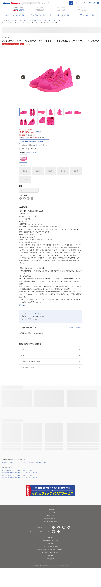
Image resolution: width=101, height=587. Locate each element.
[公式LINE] (58, 531)
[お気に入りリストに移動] (89, 3)
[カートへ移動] (94, 3)
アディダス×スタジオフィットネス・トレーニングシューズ (18, 470)
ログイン (37, 145)
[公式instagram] (63, 527)
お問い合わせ (50, 515)
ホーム (4, 20)
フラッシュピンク (31, 152)
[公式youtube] (68, 527)
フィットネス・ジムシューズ (23, 20)
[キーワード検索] (71, 3)
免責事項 (50, 543)
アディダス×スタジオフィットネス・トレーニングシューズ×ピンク (21, 472)
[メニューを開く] (98, 3)
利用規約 (50, 537)
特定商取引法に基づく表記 (50, 540)
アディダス (5, 37)
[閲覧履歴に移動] (85, 3)
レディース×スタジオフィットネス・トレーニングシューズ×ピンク (21, 477)
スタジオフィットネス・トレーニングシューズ (47, 20)
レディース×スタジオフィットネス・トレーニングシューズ (18, 475)
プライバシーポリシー (50, 547)
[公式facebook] (58, 527)
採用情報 (50, 559)
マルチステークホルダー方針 (50, 553)
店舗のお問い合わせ (50, 518)
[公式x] (53, 527)
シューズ (10, 20)
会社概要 (50, 556)
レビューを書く (76, 327)
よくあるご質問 (50, 512)
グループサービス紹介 (50, 521)
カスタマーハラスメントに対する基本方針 (50, 550)
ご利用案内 (50, 509)
